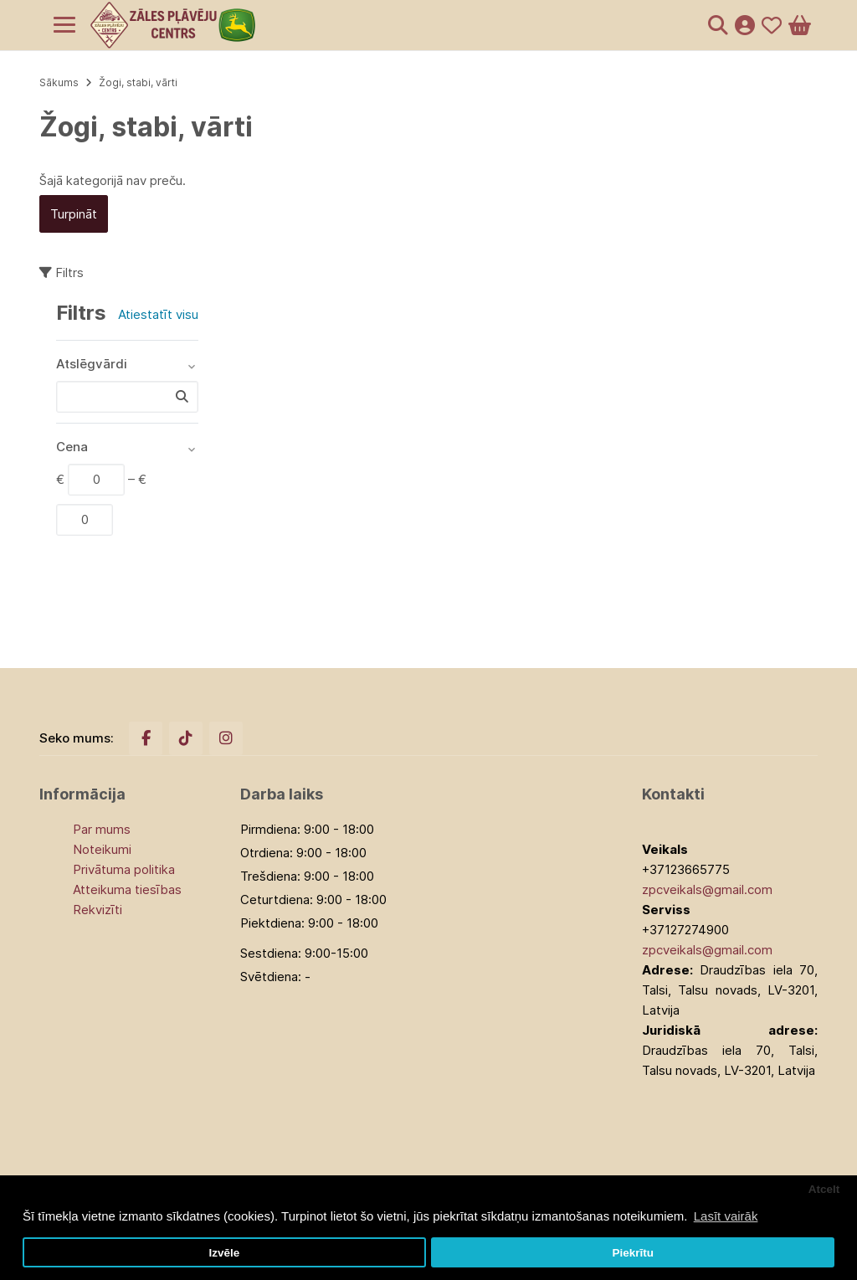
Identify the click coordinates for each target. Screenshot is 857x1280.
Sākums (59, 82)
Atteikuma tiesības (127, 889)
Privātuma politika (124, 869)
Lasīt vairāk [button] (726, 1216)
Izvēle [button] (223, 1253)
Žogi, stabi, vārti (138, 82)
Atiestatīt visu (158, 314)
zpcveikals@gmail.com (707, 889)
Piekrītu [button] (633, 1253)
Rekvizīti (97, 910)
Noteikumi (102, 849)
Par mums (102, 829)
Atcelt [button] (824, 1189)
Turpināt (73, 214)
